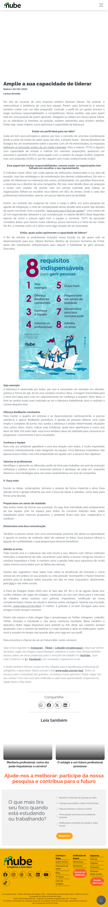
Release (93, 859)
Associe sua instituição (79, 873)
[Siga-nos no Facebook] (6, 874)
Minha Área (78, 862)
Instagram (37, 647)
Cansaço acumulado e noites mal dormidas (78, 803)
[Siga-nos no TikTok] (6, 882)
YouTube (85, 655)
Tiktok (49, 647)
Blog (58, 873)
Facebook (35, 659)
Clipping (94, 863)
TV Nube (60, 877)
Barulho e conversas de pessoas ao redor (78, 798)
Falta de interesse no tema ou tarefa (75, 809)
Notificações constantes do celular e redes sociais (78, 824)
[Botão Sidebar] (101, 5)
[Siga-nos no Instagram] (14, 874)
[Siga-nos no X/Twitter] (30, 874)
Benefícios (77, 866)
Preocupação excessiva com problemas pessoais (77, 815)
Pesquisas (94, 867)
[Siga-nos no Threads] (22, 874)
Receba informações (98, 881)
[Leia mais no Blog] (27, 747)
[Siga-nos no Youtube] (47, 874)
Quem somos (62, 862)
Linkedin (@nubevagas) (69, 647)
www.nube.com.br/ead (69, 670)
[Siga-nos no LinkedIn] (38, 874)
